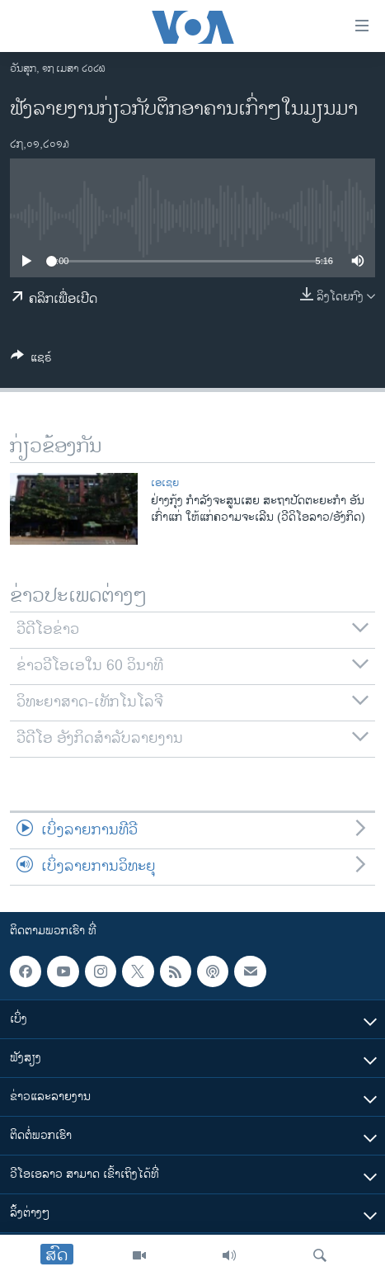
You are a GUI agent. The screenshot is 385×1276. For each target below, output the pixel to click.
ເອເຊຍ (165, 483)
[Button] (31, 360)
